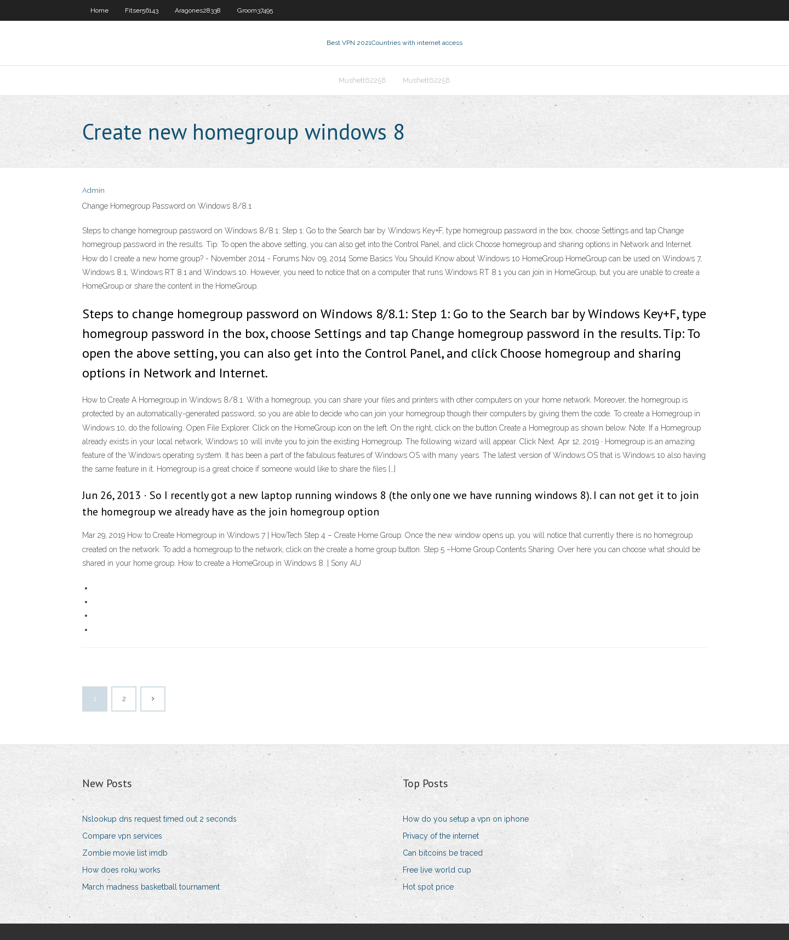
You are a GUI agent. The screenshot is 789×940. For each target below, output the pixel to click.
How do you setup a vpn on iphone (466, 819)
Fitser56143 (141, 10)
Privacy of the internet (441, 836)
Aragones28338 (198, 10)
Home (99, 10)
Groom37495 (255, 10)
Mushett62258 (362, 80)
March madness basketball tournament (151, 886)
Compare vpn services (122, 836)
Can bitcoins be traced (443, 853)
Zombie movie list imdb (125, 853)
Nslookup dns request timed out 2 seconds (159, 819)
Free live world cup (437, 870)
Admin (93, 190)
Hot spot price (428, 886)
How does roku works (121, 870)
